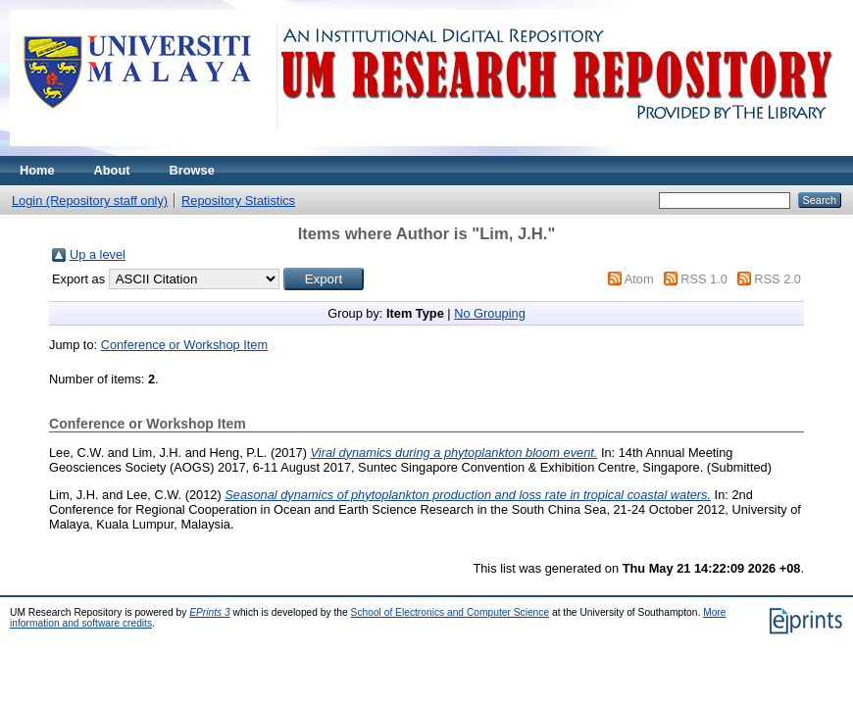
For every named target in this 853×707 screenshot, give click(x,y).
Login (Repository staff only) (90, 200)
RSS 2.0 (777, 279)
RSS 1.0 (704, 279)
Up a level (97, 254)
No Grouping (490, 313)
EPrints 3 (209, 612)
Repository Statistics (238, 200)
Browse (192, 170)
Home (37, 170)
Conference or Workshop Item (184, 344)
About (112, 170)
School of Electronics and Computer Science (450, 612)
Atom (639, 279)
